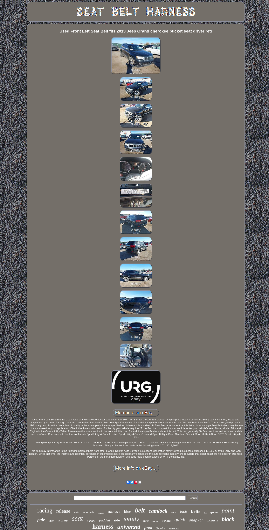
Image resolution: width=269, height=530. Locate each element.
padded (104, 520)
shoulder (114, 512)
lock (183, 512)
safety (131, 519)
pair (41, 519)
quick (180, 519)
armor (101, 513)
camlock (158, 511)
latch (51, 520)
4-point (91, 520)
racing (44, 510)
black (228, 519)
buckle (155, 521)
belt (140, 510)
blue (127, 511)
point (228, 510)
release (63, 511)
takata (166, 521)
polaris (213, 520)
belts (195, 511)
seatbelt (88, 512)
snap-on (196, 520)
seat (77, 518)
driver (146, 520)
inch (76, 512)
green (214, 512)
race (173, 512)
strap (63, 520)
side (117, 520)
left (205, 513)
